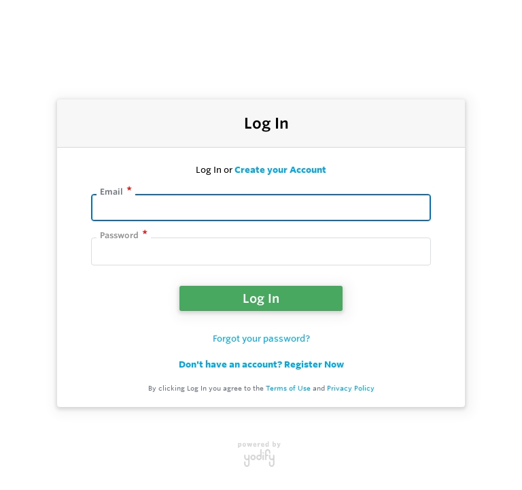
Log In (261, 298)
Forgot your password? (261, 338)
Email (111, 191)
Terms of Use (288, 388)
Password (119, 235)
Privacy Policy (351, 388)
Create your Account (280, 169)
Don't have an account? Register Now (261, 364)
